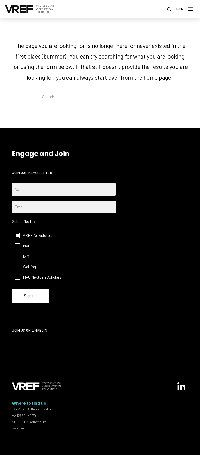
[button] (169, 9)
